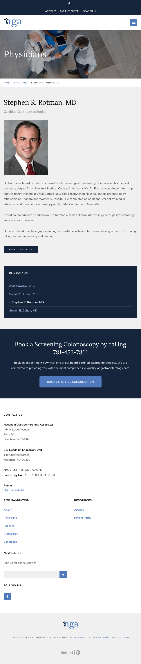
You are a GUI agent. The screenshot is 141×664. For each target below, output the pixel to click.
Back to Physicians (21, 249)
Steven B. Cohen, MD (23, 311)
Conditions (10, 542)
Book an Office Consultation (70, 382)
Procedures (11, 534)
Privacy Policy (78, 637)
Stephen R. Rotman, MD (27, 302)
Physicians (20, 82)
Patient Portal (70, 11)
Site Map (124, 637)
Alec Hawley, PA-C (22, 286)
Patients (9, 526)
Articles (51, 11)
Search (90, 11)
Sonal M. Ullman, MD (23, 294)
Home (7, 82)
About (7, 510)
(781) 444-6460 (14, 491)
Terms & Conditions (103, 637)
